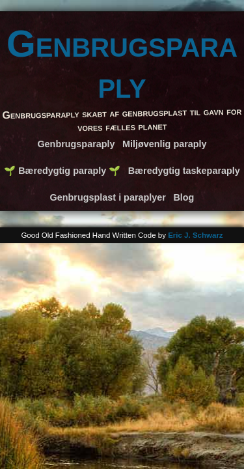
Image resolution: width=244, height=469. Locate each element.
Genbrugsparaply (122, 64)
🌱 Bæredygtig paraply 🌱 (62, 170)
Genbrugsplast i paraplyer (108, 197)
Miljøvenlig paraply (164, 144)
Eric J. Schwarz (195, 235)
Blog (183, 197)
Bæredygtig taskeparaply (184, 170)
